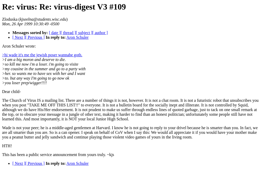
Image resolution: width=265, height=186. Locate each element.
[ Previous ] (35, 37)
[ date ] (55, 32)
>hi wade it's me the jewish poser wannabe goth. (42, 55)
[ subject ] (84, 32)
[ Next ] (18, 37)
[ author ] (100, 32)
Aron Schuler (78, 37)
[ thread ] (68, 32)
